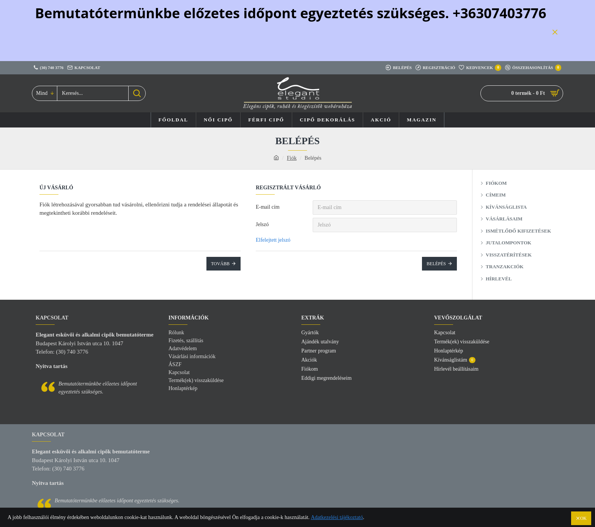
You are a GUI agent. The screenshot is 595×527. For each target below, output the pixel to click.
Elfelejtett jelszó (273, 240)
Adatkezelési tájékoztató (337, 517)
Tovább (220, 263)
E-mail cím (268, 207)
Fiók (292, 158)
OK (583, 518)
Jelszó (262, 224)
